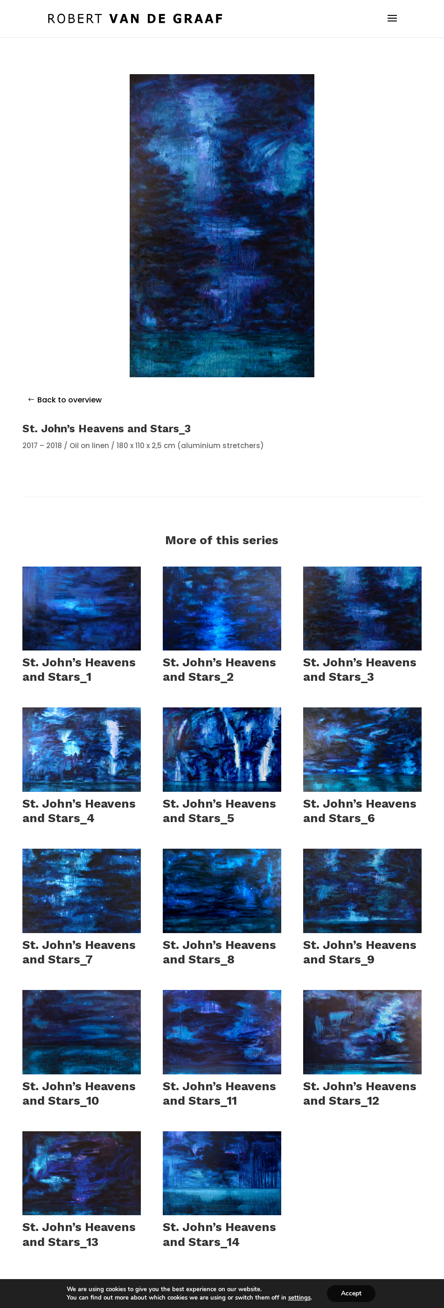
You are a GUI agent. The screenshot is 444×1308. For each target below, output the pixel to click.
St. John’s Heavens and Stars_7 (79, 952)
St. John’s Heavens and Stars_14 (219, 1234)
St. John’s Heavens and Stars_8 (219, 952)
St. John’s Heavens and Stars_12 (359, 1093)
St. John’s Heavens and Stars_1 (79, 669)
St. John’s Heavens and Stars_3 (359, 669)
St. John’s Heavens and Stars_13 (79, 1234)
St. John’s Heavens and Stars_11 (219, 1093)
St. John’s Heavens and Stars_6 (359, 810)
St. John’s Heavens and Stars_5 (219, 810)
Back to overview (69, 399)
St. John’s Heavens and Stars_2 (219, 669)
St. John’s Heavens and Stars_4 (79, 810)
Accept (351, 1293)
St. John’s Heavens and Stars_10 (79, 1093)
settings (299, 1298)
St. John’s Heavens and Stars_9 (359, 952)
